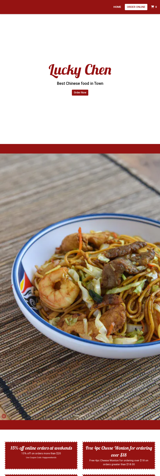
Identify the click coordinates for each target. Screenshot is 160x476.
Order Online (136, 6)
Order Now (80, 92)
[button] (12, 287)
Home (117, 6)
